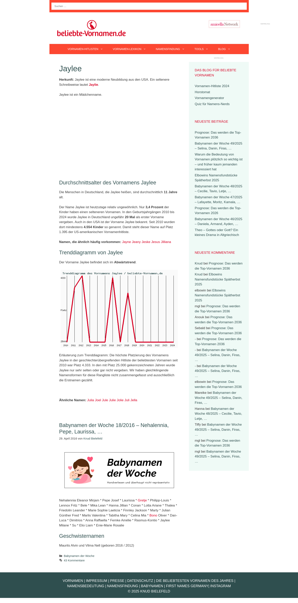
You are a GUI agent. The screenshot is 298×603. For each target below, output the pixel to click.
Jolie (120, 400)
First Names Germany (187, 586)
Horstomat (202, 92)
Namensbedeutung (85, 586)
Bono (153, 515)
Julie (112, 400)
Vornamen (73, 581)
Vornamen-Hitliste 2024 (212, 86)
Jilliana (166, 242)
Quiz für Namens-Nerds (212, 104)
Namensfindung (173, 49)
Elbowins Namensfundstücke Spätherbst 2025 (217, 279)
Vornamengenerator (209, 98)
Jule (105, 400)
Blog (226, 49)
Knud (199, 263)
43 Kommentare (74, 560)
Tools (203, 49)
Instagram (220, 586)
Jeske (146, 242)
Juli (127, 400)
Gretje (142, 500)
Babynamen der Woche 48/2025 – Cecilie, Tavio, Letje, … (218, 414)
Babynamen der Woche (79, 555)
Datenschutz (140, 581)
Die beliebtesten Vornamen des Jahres (194, 581)
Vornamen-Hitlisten (88, 49)
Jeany (136, 242)
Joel (98, 400)
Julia (90, 400)
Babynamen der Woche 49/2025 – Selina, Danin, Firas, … (217, 355)
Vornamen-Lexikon (132, 49)
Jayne (126, 242)
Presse (117, 581)
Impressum (96, 581)
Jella (133, 400)
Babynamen (152, 586)
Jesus (155, 242)
